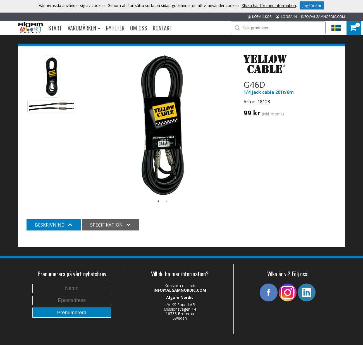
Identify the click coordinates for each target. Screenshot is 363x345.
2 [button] (166, 201)
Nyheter (115, 28)
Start (55, 28)
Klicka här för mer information (269, 5)
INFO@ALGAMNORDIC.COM (323, 16)
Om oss (138, 28)
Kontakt (162, 28)
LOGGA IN (286, 16)
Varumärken (84, 28)
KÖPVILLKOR (260, 16)
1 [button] (158, 201)
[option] (162, 125)
